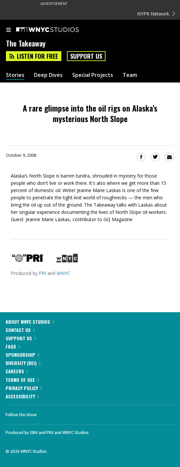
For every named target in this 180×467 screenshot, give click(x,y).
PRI (42, 273)
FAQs (13, 346)
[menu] (8, 30)
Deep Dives (48, 75)
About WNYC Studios (30, 321)
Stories (15, 75)
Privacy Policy (24, 387)
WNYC (63, 273)
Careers (17, 371)
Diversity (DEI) (23, 362)
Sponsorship (22, 354)
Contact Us (20, 329)
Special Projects (92, 75)
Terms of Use (22, 379)
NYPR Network (156, 14)
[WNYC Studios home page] (55, 30)
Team (130, 75)
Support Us (86, 56)
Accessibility (22, 396)
